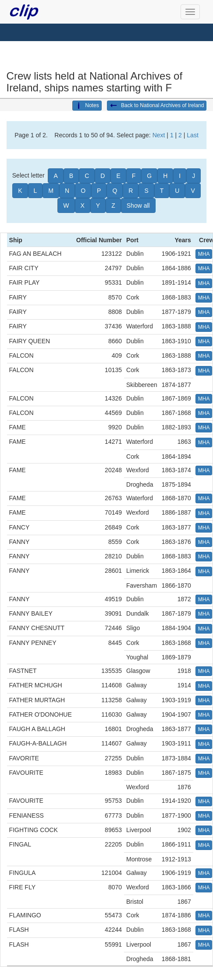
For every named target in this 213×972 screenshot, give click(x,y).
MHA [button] (204, 254)
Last (192, 135)
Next (159, 135)
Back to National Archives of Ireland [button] (157, 106)
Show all (138, 205)
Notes (87, 106)
